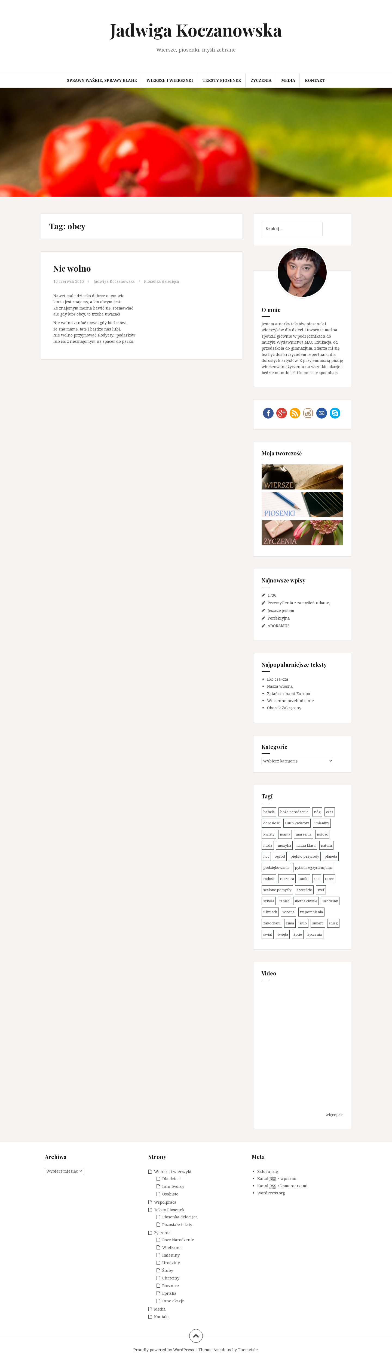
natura (326, 845)
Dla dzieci (171, 1178)
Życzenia (261, 80)
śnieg (333, 923)
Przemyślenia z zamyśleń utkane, (299, 602)
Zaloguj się (267, 1171)
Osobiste (170, 1194)
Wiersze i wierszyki (169, 80)
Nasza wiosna (280, 686)
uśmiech (270, 911)
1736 (272, 595)
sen (317, 878)
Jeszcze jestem (281, 610)
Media (288, 80)
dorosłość (271, 823)
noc (266, 856)
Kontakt (315, 80)
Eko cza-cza (277, 679)
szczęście (304, 889)
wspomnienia (311, 911)
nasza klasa (306, 845)
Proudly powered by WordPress (163, 1349)
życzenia (314, 934)
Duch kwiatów (297, 823)
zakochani (271, 923)
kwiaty (268, 834)
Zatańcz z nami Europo (288, 693)
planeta (330, 856)
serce (329, 878)
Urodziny (171, 1262)
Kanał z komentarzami (282, 1186)
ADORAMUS (279, 625)
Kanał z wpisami (276, 1178)
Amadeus (222, 1349)
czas (329, 811)
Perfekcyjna (279, 618)
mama (285, 834)
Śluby (167, 1270)
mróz (267, 845)
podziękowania (276, 867)
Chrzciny (170, 1278)
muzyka (284, 845)
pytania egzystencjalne (314, 867)
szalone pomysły (277, 889)
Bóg (317, 811)
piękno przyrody (304, 856)
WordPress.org (271, 1192)
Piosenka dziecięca (162, 281)
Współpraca (165, 1202)
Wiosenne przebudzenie (290, 700)
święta (282, 934)
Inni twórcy (173, 1186)
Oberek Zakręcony (284, 707)
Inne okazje (173, 1300)
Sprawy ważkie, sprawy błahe (102, 80)
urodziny (330, 901)
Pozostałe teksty (177, 1224)
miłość (322, 834)
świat (267, 934)
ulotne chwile (306, 901)
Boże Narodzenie (178, 1239)
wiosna (289, 911)
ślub (303, 923)
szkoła (268, 901)
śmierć (317, 923)
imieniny (321, 823)
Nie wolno (72, 268)
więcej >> (334, 1114)
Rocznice (170, 1285)
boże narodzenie (294, 811)
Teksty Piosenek (222, 80)
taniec (284, 901)
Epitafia (169, 1293)
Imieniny (171, 1255)
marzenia (303, 834)
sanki (303, 878)
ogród (280, 856)
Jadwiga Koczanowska (196, 29)
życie (297, 934)
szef (320, 889)
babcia (269, 811)
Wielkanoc (172, 1247)
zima (290, 923)
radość (268, 878)
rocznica (287, 878)
